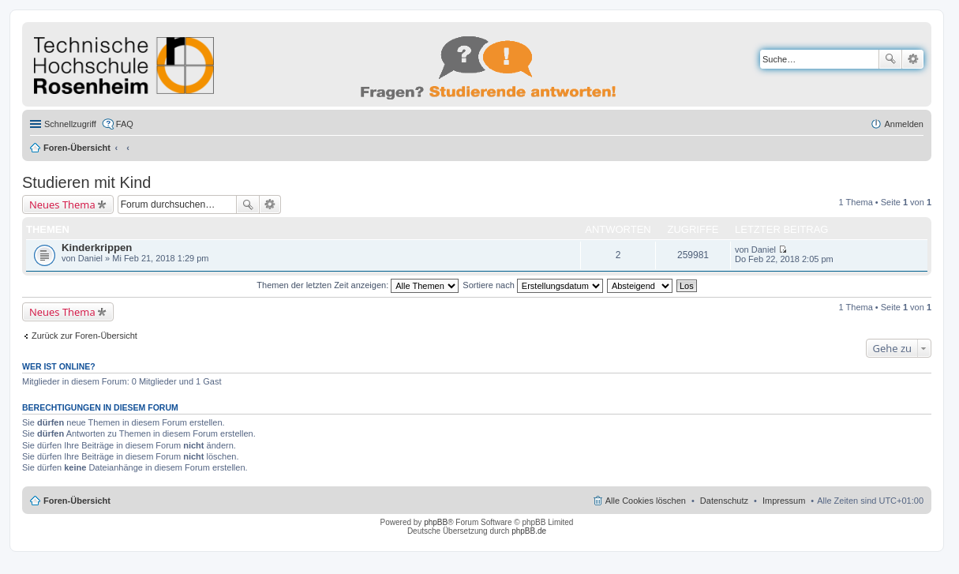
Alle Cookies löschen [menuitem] (645, 500)
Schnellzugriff (70, 124)
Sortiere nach (532, 285)
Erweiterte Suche (912, 59)
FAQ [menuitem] (124, 124)
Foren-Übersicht (77, 147)
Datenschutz (724, 500)
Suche (890, 59)
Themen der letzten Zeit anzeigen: (358, 285)
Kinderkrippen (97, 247)
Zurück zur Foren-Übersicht (84, 335)
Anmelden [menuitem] (903, 124)
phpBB (436, 522)
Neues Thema (62, 204)
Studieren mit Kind (86, 182)
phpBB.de (528, 531)
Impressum (783, 500)
